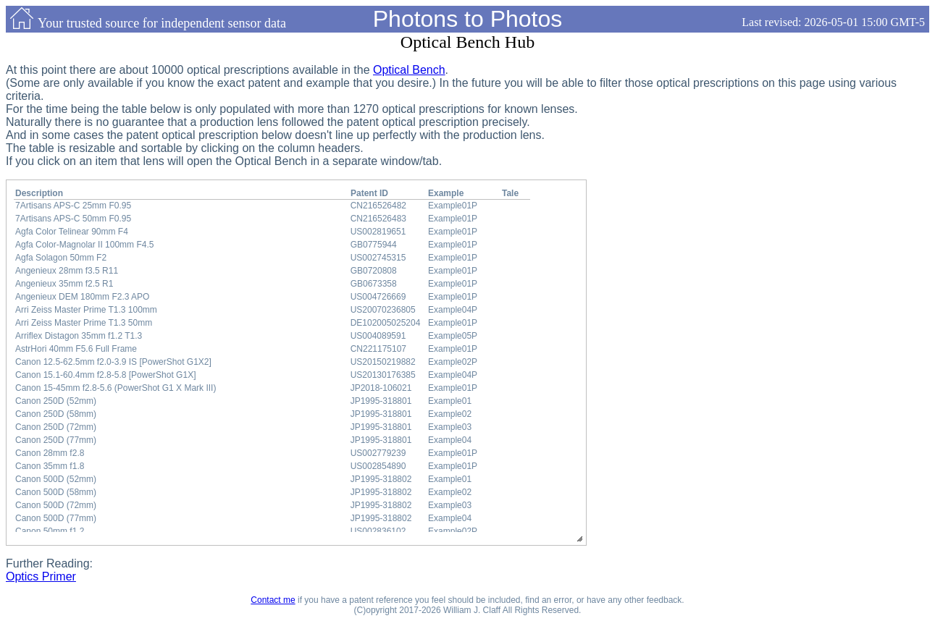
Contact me (273, 600)
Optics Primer (41, 576)
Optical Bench (409, 70)
